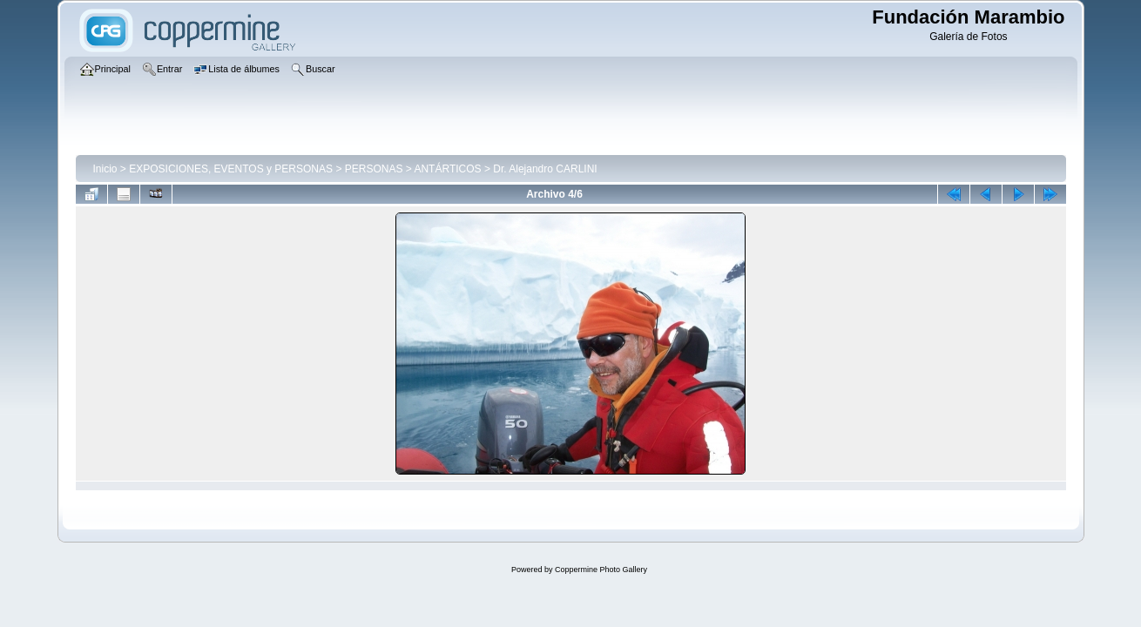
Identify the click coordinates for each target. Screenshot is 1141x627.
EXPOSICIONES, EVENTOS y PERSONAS (231, 169)
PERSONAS (374, 169)
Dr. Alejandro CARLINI (545, 169)
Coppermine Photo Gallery (601, 569)
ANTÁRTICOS (447, 169)
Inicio (105, 169)
